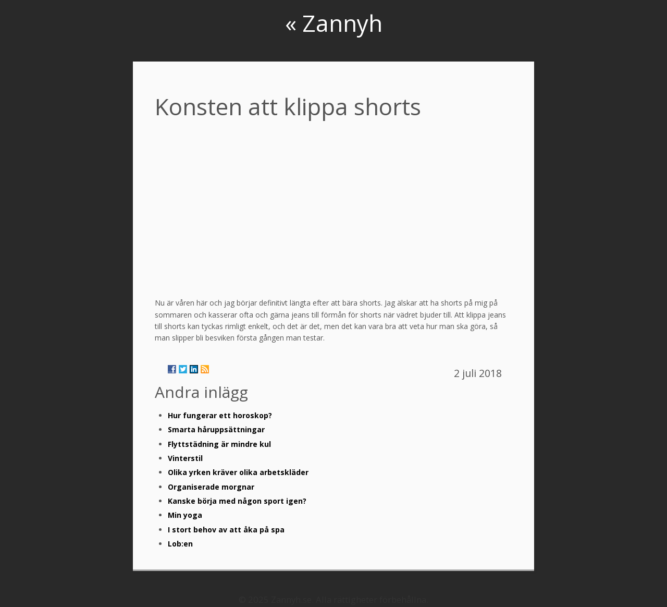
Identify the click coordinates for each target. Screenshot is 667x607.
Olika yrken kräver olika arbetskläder (238, 472)
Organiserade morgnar (211, 487)
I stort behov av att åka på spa (226, 530)
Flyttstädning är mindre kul (219, 444)
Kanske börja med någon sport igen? (237, 501)
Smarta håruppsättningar (216, 429)
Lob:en (180, 544)
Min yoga (185, 515)
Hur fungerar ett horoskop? (220, 415)
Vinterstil (185, 458)
